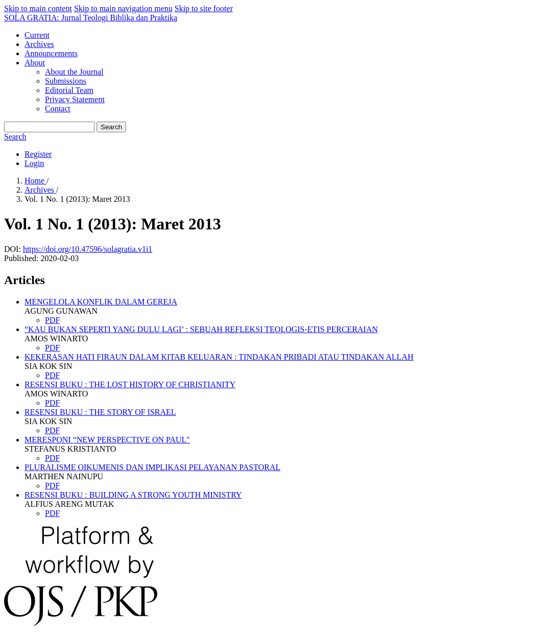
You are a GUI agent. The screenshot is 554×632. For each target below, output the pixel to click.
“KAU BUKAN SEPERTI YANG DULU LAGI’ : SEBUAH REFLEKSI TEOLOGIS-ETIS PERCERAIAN (201, 329)
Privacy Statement (75, 99)
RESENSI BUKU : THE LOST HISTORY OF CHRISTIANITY (130, 384)
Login (34, 163)
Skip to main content (38, 8)
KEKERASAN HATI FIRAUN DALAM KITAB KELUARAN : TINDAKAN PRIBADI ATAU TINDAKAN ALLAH (219, 357)
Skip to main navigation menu (123, 8)
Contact (57, 108)
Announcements (51, 53)
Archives (39, 44)
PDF (52, 320)
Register (38, 154)
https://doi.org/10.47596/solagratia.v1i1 (87, 249)
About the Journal (74, 71)
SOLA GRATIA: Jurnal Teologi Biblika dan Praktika (90, 17)
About (35, 62)
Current (37, 35)
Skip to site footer (204, 8)
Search (111, 127)
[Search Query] (49, 127)
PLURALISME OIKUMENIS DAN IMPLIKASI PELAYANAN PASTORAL (152, 467)
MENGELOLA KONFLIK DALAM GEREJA (101, 301)
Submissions (65, 81)
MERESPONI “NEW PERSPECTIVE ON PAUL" (107, 439)
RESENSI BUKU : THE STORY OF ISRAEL (100, 412)
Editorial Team (69, 90)
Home (35, 180)
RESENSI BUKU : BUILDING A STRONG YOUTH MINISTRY (133, 494)
